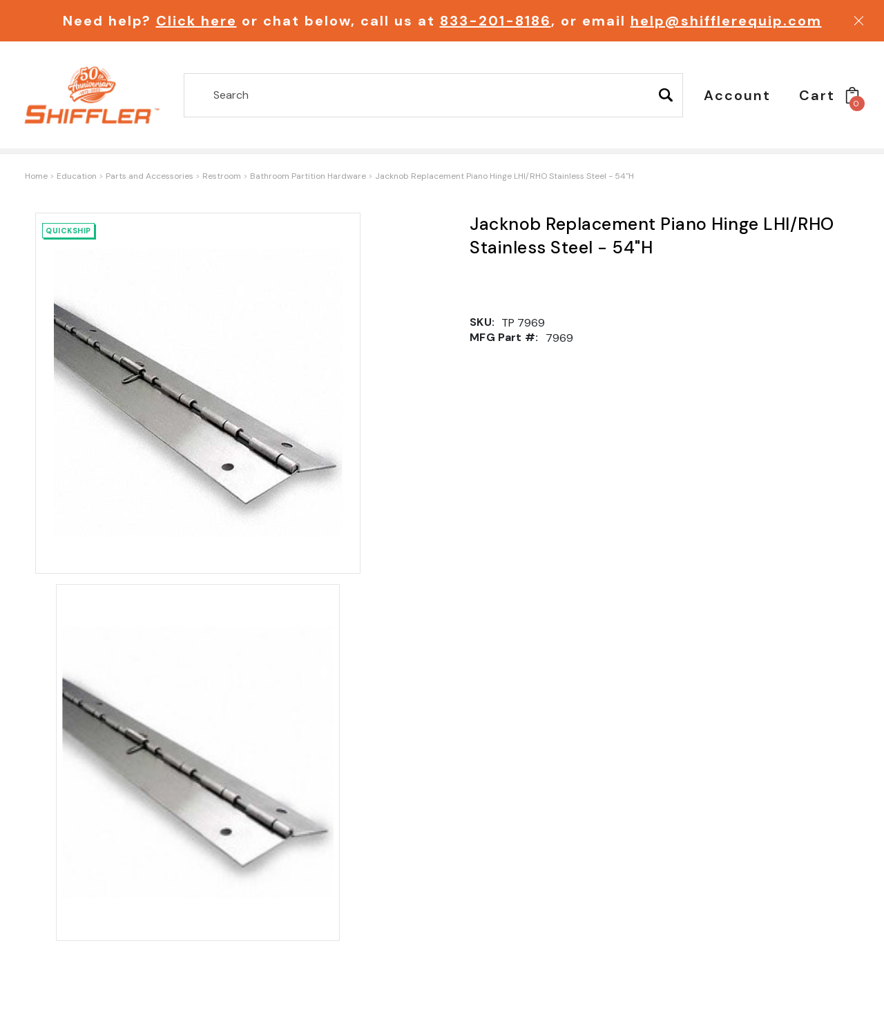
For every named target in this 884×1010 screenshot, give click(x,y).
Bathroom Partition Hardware (308, 176)
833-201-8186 (495, 21)
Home (36, 176)
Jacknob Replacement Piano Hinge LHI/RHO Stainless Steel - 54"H (504, 176)
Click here (196, 21)
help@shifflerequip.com (726, 21)
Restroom (221, 176)
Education (77, 176)
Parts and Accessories (149, 176)
